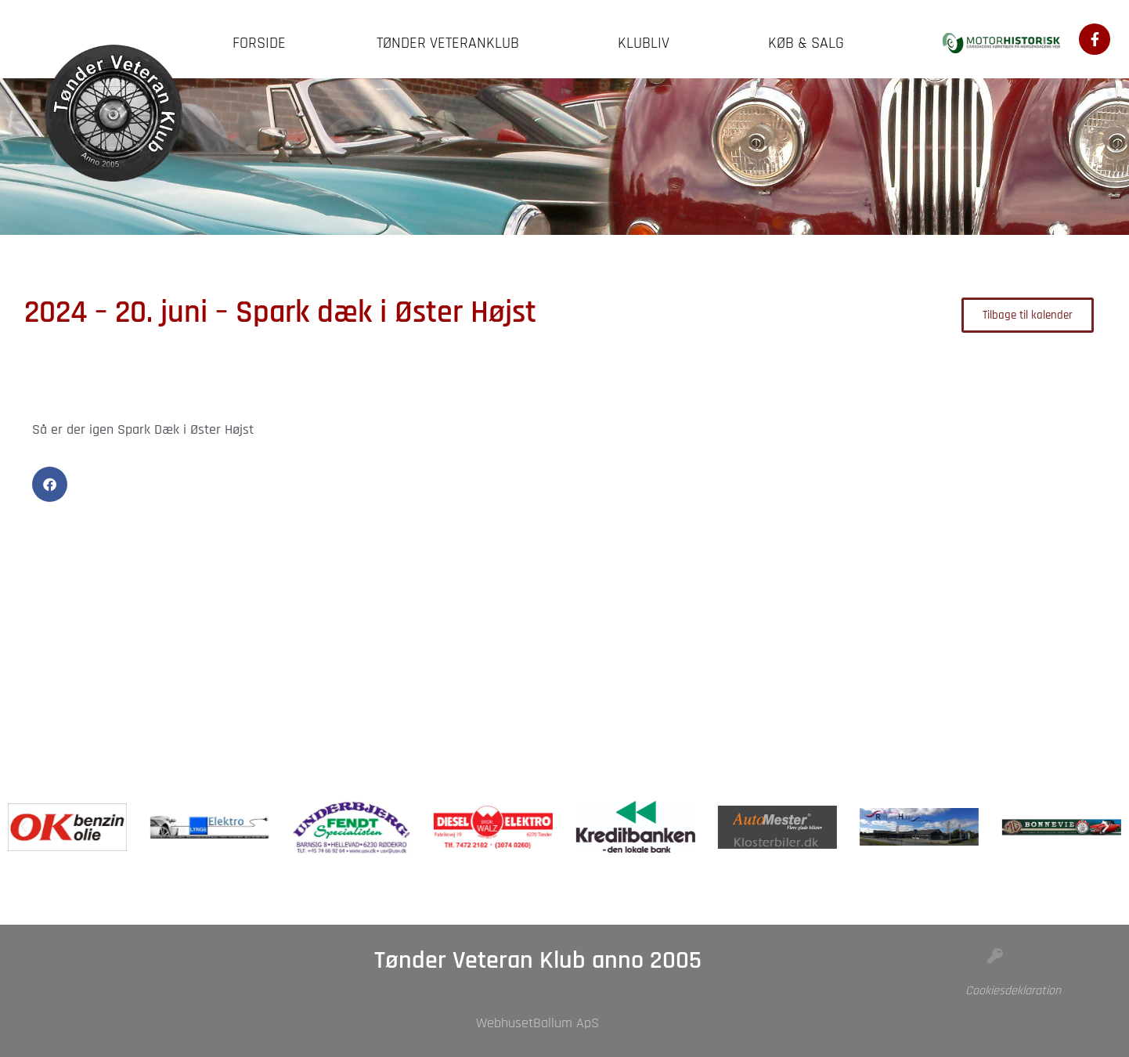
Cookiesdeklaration (1013, 991)
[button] (49, 484)
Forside (259, 43)
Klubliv (647, 43)
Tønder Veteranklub (452, 43)
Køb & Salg (810, 43)
